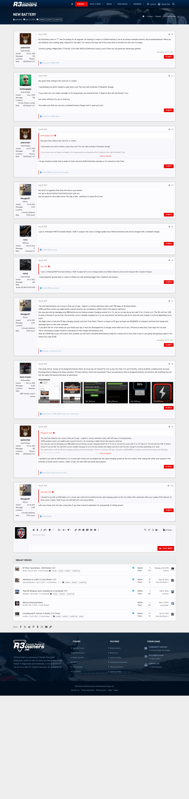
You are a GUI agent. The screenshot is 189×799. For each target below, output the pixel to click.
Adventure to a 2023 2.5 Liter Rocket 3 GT (39, 614)
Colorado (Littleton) (28, 212)
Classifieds (77, 706)
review (54, 606)
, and (55, 172)
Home (72, 4)
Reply (170, 57)
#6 (172, 260)
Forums (80, 4)
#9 (172, 427)
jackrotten (18, 19)
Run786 (25, 640)
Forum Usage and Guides (160, 685)
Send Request (156, 702)
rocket (61, 606)
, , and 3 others (54, 473)
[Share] (169, 34)
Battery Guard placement (33, 637)
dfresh (25, 606)
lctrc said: (44, 266)
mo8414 (166, 606)
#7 (172, 301)
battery (42, 20)
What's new (95, 4)
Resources (123, 4)
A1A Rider (26, 629)
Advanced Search (116, 702)
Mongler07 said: (46, 433)
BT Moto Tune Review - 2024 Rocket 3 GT (39, 603)
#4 (172, 185)
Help (110, 725)
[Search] (173, 4)
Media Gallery (115, 683)
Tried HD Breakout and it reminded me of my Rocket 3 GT (45, 625)
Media (109, 4)
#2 (172, 76)
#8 (172, 364)
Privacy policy (101, 725)
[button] (86, 4)
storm (81, 651)
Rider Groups (77, 702)
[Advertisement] (94, 540)
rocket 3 (49, 20)
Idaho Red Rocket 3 (29, 617)
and (50, 63)
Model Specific (78, 692)
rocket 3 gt (58, 20)
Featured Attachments (118, 697)
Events (75, 697)
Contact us (75, 725)
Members (137, 4)
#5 (172, 227)
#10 (172, 486)
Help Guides (155, 693)
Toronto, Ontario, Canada (26, 103)
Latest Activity (115, 692)
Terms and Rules (87, 725)
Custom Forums (78, 688)
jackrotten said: (46, 492)
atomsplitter (164, 640)
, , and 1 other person (60, 414)
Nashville (32, 388)
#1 (172, 34)
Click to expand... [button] (106, 156)
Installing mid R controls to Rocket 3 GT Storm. (41, 648)
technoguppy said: (47, 135)
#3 (172, 129)
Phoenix (32, 59)
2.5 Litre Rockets (43, 606)
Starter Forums (78, 683)
